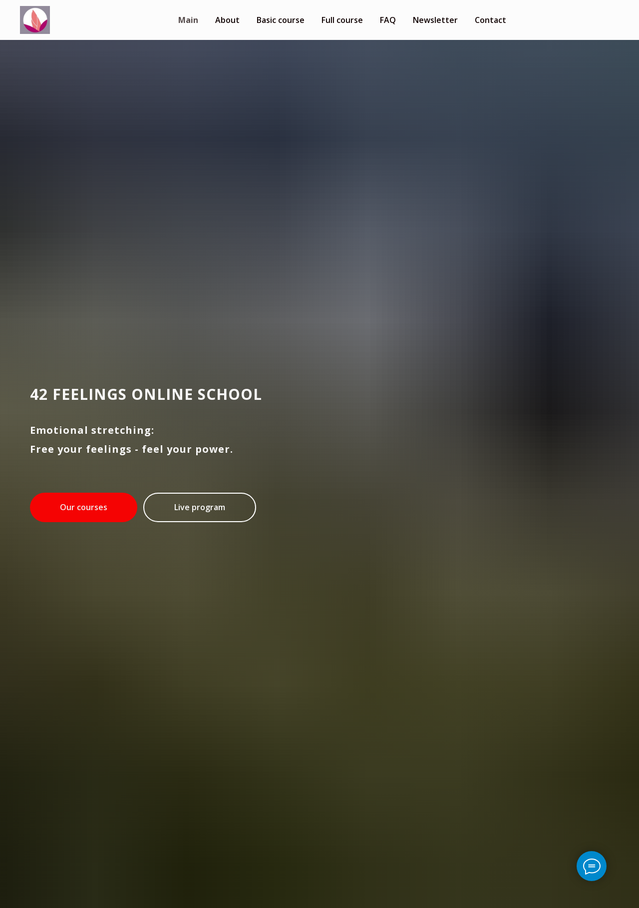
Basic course (281, 19)
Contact (490, 19)
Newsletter (435, 19)
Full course (342, 19)
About (227, 19)
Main (188, 19)
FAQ (388, 19)
